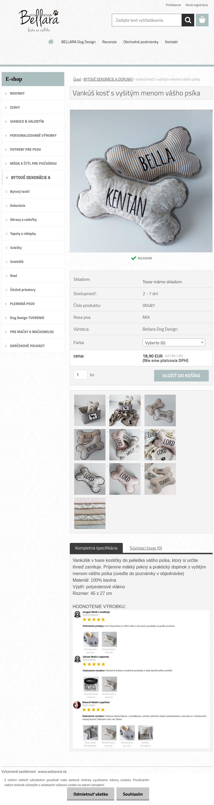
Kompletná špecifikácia (96, 548)
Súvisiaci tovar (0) (146, 548)
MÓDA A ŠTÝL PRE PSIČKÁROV (33, 163)
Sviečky (16, 247)
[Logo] (39, 20)
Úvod (77, 79)
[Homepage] (51, 41)
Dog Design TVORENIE (27, 317)
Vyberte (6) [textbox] (155, 342)
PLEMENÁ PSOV (22, 303)
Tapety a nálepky (23, 233)
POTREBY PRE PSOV (25, 149)
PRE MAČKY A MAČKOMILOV (32, 331)
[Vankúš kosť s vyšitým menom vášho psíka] (141, 112)
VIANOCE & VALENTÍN (27, 121)
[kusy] (80, 375)
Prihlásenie (173, 4)
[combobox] (174, 342)
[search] (188, 20)
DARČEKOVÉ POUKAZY (27, 345)
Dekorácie (18, 205)
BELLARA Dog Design (78, 42)
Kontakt (171, 42)
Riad (13, 275)
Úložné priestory (23, 289)
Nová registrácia (197, 4)
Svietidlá (17, 261)
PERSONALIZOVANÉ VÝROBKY (33, 135)
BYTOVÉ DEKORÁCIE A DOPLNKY (31, 179)
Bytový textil (20, 191)
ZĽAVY (15, 107)
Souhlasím (132, 794)
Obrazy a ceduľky (23, 219)
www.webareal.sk (52, 771)
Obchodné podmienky (141, 42)
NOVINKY (17, 93)
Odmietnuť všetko (89, 794)
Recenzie (109, 42)
